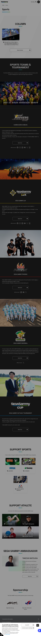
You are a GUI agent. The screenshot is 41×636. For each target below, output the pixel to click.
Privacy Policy (8, 634)
